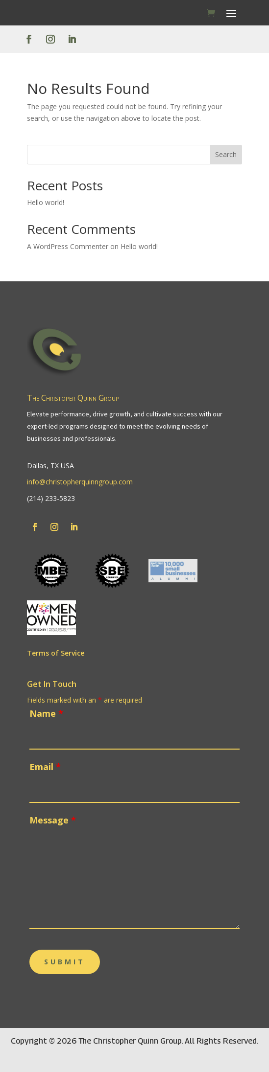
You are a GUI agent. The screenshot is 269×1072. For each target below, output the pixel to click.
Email (45, 767)
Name (46, 713)
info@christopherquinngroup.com (80, 481)
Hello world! (45, 202)
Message (52, 820)
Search (226, 154)
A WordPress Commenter (67, 246)
